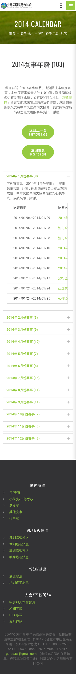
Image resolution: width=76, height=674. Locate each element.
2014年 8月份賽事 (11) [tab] (38, 390)
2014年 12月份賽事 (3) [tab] (38, 438)
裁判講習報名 (19, 538)
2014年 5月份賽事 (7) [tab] (38, 353)
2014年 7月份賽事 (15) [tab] (38, 378)
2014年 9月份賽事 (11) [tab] (38, 402)
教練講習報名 (19, 551)
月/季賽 (14, 493)
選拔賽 (14, 505)
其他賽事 (15, 512)
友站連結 (15, 621)
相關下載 (15, 609)
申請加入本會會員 (22, 602)
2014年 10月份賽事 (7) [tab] (38, 414)
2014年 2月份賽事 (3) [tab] (38, 317)
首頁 (12, 33)
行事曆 (14, 518)
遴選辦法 (15, 576)
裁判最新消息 (19, 544)
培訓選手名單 (19, 583)
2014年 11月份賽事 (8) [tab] (38, 426)
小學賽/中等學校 (21, 499)
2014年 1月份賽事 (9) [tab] (38, 176)
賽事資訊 (26, 33)
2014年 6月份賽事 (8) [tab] (38, 366)
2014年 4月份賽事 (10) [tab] (38, 341)
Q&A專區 (15, 615)
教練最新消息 (19, 557)
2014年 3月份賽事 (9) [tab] (38, 329)
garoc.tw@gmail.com (21, 654)
